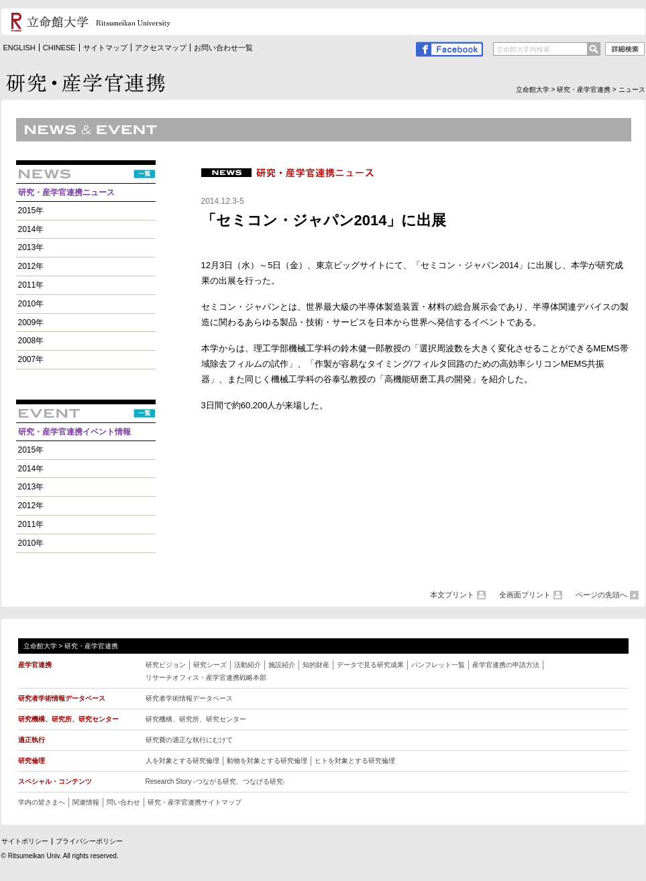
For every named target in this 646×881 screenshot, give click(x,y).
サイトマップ (105, 48)
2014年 (31, 229)
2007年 (31, 359)
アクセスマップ (160, 48)
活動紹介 (247, 664)
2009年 (31, 322)
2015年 (31, 210)
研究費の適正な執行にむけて (189, 740)
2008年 (31, 340)
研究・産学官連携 (583, 89)
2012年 (31, 266)
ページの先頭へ (601, 595)
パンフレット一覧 (438, 664)
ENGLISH (19, 48)
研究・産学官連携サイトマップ (194, 802)
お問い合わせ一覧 (223, 48)
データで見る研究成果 (370, 664)
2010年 (31, 303)
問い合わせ (123, 802)
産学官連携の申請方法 (505, 664)
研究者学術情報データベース (189, 698)
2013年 (31, 247)
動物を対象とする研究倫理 (267, 760)
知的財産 (316, 664)
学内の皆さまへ (41, 802)
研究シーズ (210, 664)
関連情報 (85, 802)
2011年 (31, 285)
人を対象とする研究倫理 (182, 760)
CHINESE (59, 48)
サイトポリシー (24, 841)
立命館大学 (532, 89)
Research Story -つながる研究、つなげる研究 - (215, 781)
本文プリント (452, 595)
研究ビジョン (166, 664)
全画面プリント (525, 595)
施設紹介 (281, 664)
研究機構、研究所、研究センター (196, 719)
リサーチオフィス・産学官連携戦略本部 (206, 677)
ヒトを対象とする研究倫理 (355, 760)
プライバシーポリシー (89, 841)
